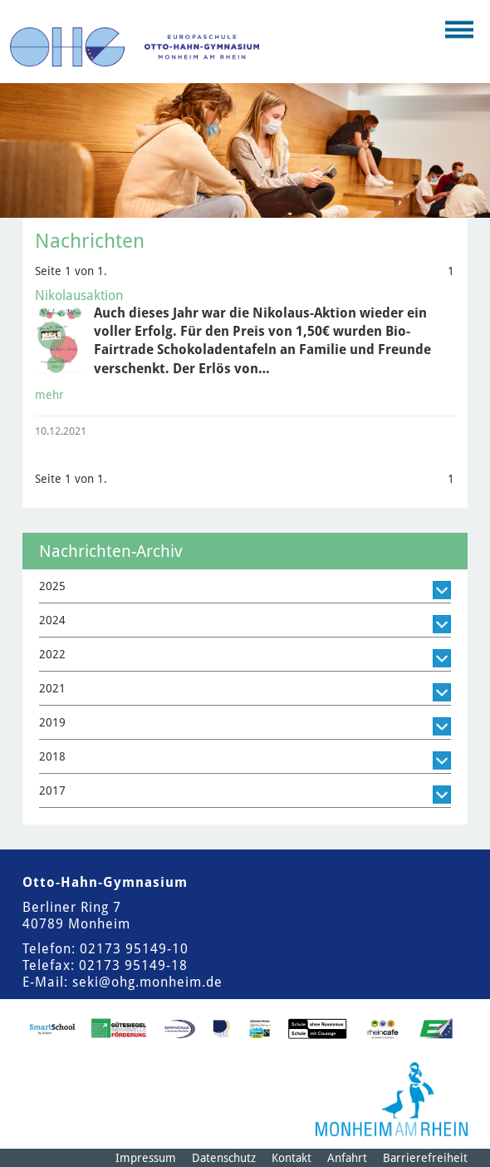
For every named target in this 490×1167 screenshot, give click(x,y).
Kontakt (291, 1158)
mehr (49, 394)
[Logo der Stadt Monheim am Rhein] (392, 1099)
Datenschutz (224, 1158)
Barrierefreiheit (425, 1158)
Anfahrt (347, 1158)
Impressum (145, 1158)
